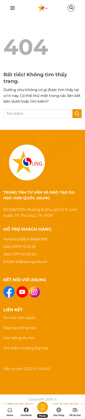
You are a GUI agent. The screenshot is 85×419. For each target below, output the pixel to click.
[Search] (71, 8)
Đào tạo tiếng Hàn (19, 328)
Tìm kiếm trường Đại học (26, 348)
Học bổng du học (19, 338)
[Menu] (12, 7)
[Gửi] (77, 113)
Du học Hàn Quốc (19, 317)
